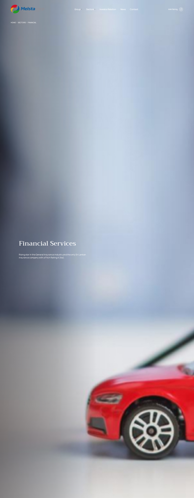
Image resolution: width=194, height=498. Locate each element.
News (123, 9)
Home (13, 22)
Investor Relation (108, 9)
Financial (32, 22)
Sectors (90, 9)
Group (78, 9)
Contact (134, 9)
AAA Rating (173, 9)
